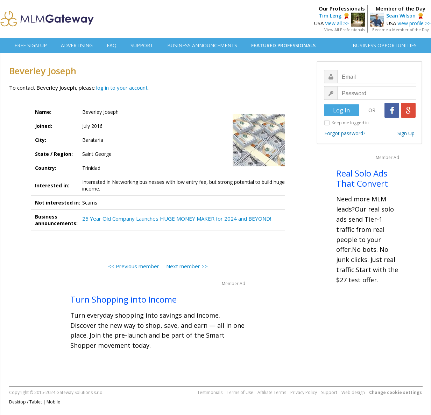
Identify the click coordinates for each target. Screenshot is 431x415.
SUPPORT (141, 45)
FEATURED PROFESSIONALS (283, 45)
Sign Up (406, 133)
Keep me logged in (350, 123)
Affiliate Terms (271, 392)
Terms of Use (240, 392)
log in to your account (122, 87)
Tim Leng (330, 15)
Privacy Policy (303, 392)
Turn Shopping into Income (123, 299)
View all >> (337, 23)
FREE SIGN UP (30, 45)
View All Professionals (344, 29)
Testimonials (209, 392)
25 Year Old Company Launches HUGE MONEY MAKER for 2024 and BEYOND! (176, 218)
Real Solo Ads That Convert (362, 178)
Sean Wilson (401, 15)
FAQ (111, 45)
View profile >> (414, 23)
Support (329, 392)
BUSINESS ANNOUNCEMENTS (202, 45)
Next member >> (187, 266)
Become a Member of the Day (400, 29)
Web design (353, 392)
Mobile (53, 402)
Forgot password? (344, 133)
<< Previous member (133, 266)
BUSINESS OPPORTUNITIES (385, 45)
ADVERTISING (77, 45)
